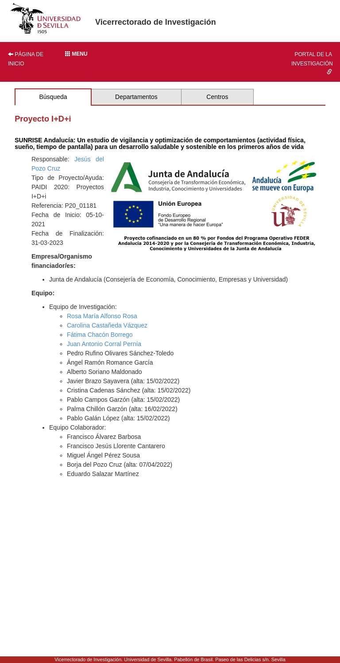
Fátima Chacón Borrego (100, 334)
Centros (217, 96)
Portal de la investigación (312, 62)
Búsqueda (53, 96)
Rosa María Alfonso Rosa (102, 316)
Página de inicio (25, 59)
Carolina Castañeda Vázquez (107, 325)
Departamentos (136, 96)
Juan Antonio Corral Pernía (104, 343)
